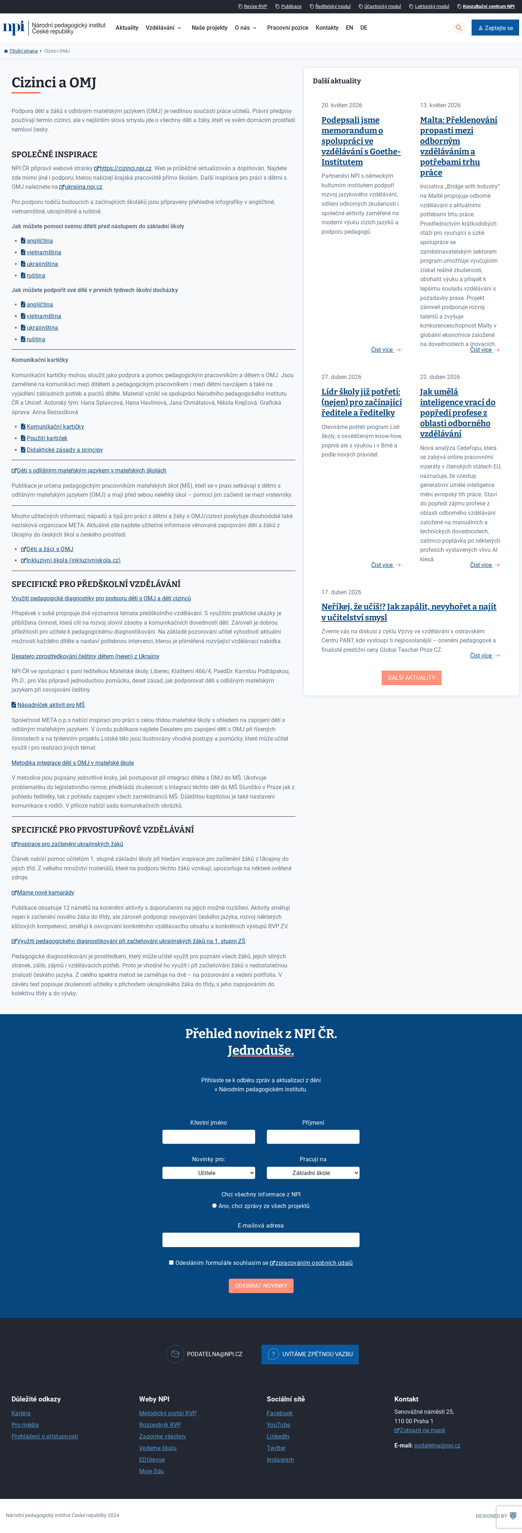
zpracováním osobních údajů (314, 1262)
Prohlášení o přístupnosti (45, 1436)
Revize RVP (255, 6)
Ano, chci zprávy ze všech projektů (261, 1206)
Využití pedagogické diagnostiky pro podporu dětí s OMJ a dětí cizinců (101, 598)
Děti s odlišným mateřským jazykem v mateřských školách (91, 470)
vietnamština (44, 252)
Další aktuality (411, 677)
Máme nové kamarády (45, 892)
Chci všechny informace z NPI (261, 1194)
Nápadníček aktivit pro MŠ (51, 704)
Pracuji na (313, 1159)
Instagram (280, 1459)
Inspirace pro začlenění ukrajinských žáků (70, 844)
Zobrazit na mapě (422, 1430)
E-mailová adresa (261, 1225)
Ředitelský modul (333, 6)
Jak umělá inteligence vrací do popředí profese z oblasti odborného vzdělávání (458, 413)
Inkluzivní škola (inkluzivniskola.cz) (73, 560)
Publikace (291, 6)
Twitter (276, 1448)
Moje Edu (151, 1471)
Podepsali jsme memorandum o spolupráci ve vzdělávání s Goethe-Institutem (361, 141)
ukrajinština (42, 264)
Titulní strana (23, 51)
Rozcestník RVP (160, 1424)
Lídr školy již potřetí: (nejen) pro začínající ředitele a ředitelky (362, 402)
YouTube (278, 1424)
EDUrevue (152, 1459)
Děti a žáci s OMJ (49, 549)
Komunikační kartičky (55, 426)
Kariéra (21, 1413)
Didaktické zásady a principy (65, 449)
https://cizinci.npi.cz (126, 168)
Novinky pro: (208, 1159)
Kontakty (327, 27)
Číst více (382, 349)
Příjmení (313, 1122)
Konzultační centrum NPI (489, 6)
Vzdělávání (160, 27)
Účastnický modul (382, 6)
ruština (36, 275)
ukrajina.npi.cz (83, 186)
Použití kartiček (47, 438)
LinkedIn (278, 1436)
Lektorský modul (432, 6)
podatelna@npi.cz (437, 1445)
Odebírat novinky (261, 1285)
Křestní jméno (208, 1122)
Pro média (25, 1424)
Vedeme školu (158, 1448)
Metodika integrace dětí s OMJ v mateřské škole (73, 762)
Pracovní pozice (287, 27)
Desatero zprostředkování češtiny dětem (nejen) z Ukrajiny (86, 656)
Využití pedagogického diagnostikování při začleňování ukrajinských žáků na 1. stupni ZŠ (131, 941)
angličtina (40, 240)
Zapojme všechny (162, 1436)
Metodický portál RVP (167, 1413)
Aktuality (127, 27)
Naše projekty (210, 27)
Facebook (280, 1413)
